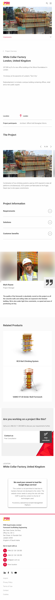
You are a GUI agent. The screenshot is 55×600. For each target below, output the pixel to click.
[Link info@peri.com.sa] (27, 560)
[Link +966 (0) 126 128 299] (27, 555)
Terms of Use (7, 586)
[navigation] (11, 51)
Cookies (6, 594)
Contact (6, 590)
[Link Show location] (27, 564)
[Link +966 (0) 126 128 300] (27, 550)
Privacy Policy (7, 582)
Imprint (5, 578)
